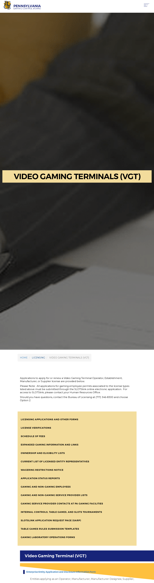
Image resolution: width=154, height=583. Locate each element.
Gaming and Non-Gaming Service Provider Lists (54, 495)
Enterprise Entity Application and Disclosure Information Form (61, 571)
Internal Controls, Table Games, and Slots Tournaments (61, 512)
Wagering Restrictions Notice (42, 469)
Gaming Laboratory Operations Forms (48, 537)
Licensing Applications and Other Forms (49, 419)
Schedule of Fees (33, 436)
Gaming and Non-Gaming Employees (46, 486)
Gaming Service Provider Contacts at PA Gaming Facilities (62, 503)
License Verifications (36, 427)
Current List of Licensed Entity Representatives (55, 461)
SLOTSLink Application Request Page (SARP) (51, 520)
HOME (24, 357)
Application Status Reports (40, 478)
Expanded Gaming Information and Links (50, 444)
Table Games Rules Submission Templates (50, 528)
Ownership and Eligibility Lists (43, 453)
